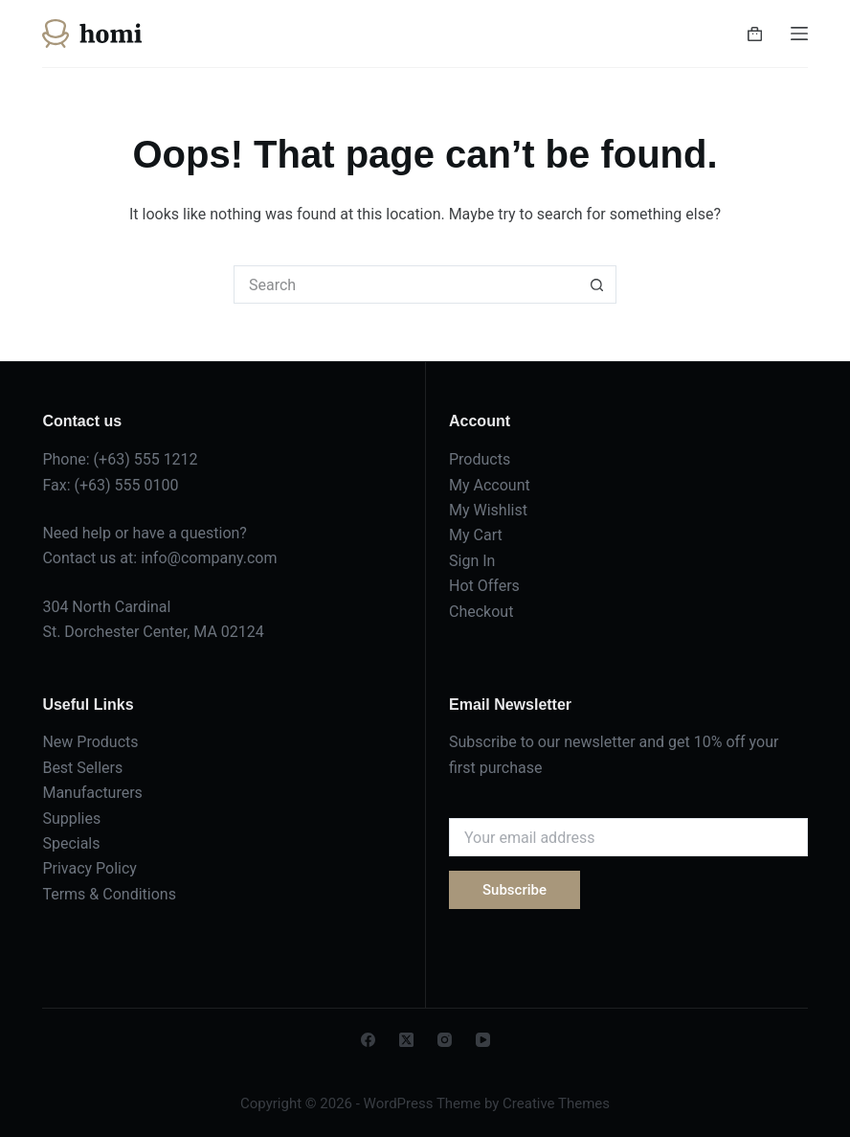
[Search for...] (406, 284)
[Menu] (799, 33)
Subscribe (514, 889)
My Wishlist (488, 510)
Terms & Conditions (109, 894)
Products (479, 459)
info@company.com (209, 558)
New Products (90, 742)
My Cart (476, 535)
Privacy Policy (89, 868)
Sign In (472, 561)
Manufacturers (92, 793)
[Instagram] (444, 1040)
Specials (71, 843)
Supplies (71, 818)
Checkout (481, 612)
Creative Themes (556, 1103)
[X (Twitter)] (406, 1040)
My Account (489, 485)
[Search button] (597, 284)
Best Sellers (82, 768)
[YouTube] (483, 1040)
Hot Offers (484, 586)
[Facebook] (368, 1040)
